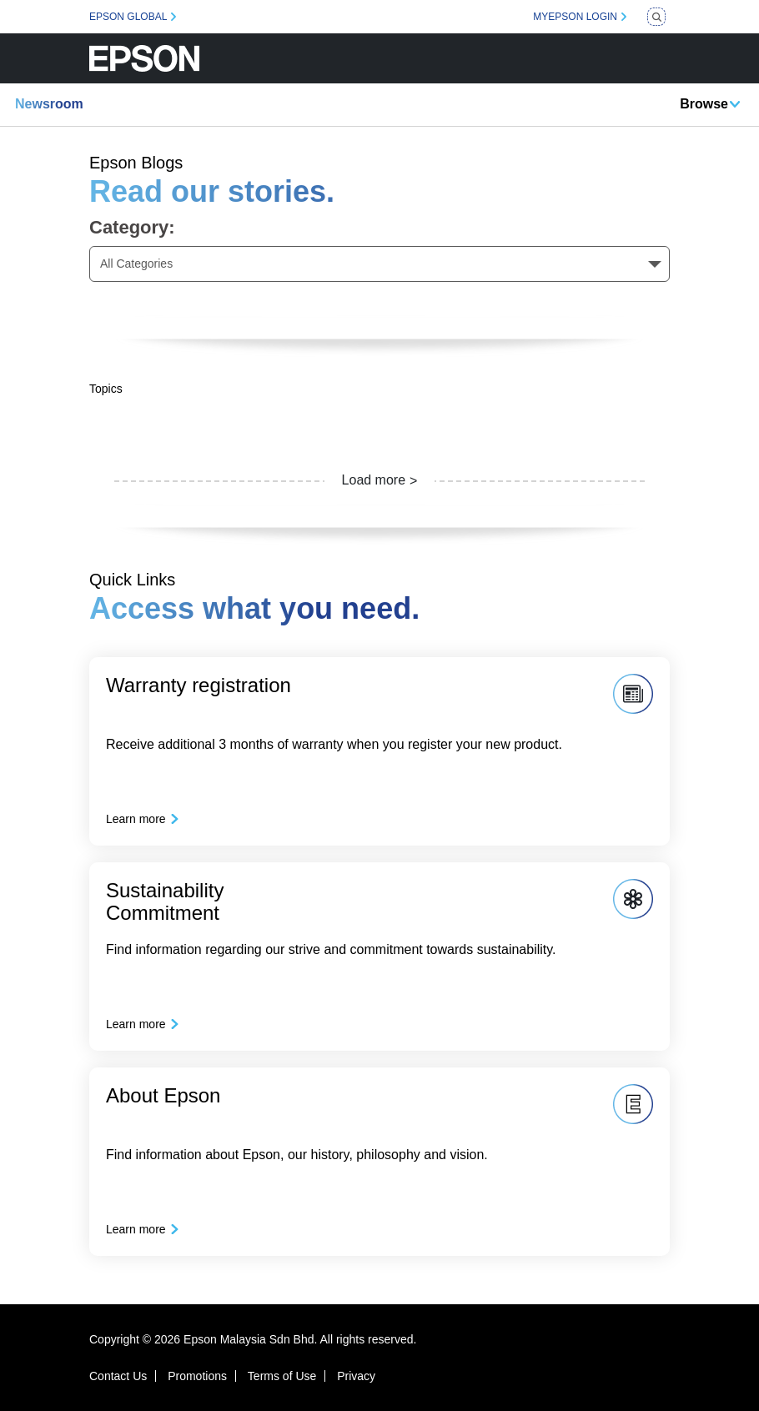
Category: (132, 227)
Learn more (136, 819)
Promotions (197, 1376)
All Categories (136, 263)
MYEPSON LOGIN (575, 17)
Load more (374, 480)
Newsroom (49, 104)
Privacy (356, 1376)
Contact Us (118, 1376)
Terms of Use (282, 1376)
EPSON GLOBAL (128, 17)
